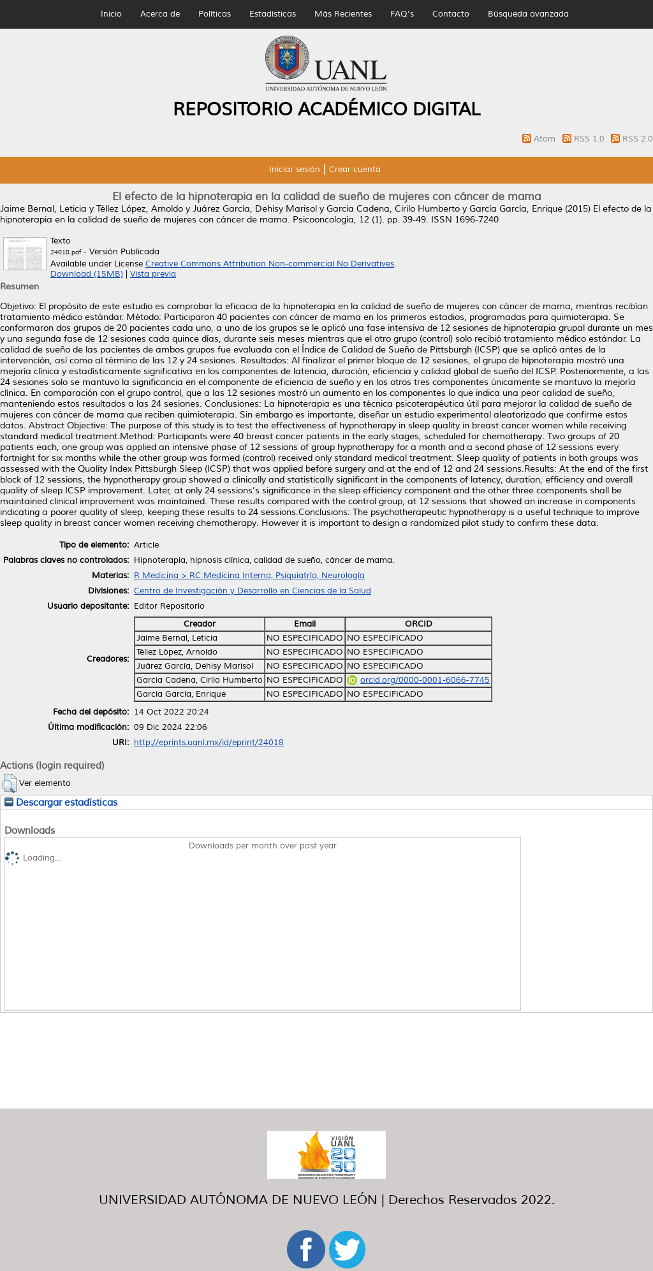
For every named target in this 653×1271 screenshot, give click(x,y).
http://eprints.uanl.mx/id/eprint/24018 (209, 742)
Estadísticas (272, 14)
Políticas (214, 14)
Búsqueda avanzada (528, 14)
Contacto (450, 14)
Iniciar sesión (294, 169)
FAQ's (402, 14)
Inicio (111, 14)
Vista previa (153, 274)
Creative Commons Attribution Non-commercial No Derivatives (269, 264)
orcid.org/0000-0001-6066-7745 (418, 680)
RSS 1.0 (590, 139)
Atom (546, 139)
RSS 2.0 (637, 139)
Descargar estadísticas (60, 802)
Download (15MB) (86, 274)
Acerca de (160, 14)
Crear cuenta (355, 169)
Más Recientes (343, 14)
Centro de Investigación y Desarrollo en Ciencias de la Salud (252, 591)
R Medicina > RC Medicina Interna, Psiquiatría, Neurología (249, 575)
